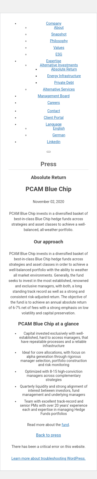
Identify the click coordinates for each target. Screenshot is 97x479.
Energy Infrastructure (64, 76)
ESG (59, 54)
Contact (53, 111)
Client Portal (54, 118)
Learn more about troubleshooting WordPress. (48, 458)
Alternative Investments (59, 65)
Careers (53, 103)
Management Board (54, 96)
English (59, 128)
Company (53, 23)
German (59, 135)
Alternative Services (59, 89)
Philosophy (59, 41)
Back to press (48, 435)
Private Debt (64, 83)
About (59, 27)
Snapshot (58, 34)
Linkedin (53, 142)
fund (65, 425)
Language (54, 124)
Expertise (53, 61)
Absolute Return (64, 69)
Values (59, 48)
